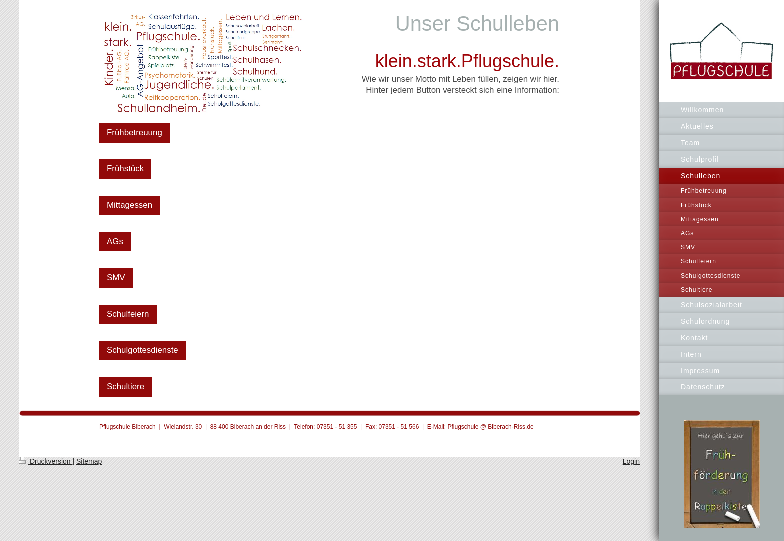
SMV (116, 277)
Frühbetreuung (134, 133)
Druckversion (45, 462)
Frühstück (125, 169)
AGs (115, 241)
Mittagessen (129, 205)
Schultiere (125, 387)
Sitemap (89, 462)
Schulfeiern (128, 314)
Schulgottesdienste (142, 350)
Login (631, 462)
